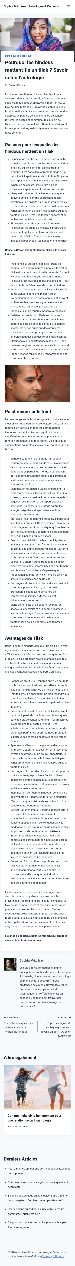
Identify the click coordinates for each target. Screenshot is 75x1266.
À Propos (58, 1256)
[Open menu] (68, 6)
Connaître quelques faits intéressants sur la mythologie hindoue (19, 1024)
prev (8, 1104)
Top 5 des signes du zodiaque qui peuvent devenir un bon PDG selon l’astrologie (55, 1026)
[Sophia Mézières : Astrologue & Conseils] (31, 6)
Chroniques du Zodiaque (18, 56)
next (67, 1104)
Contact (46, 1256)
